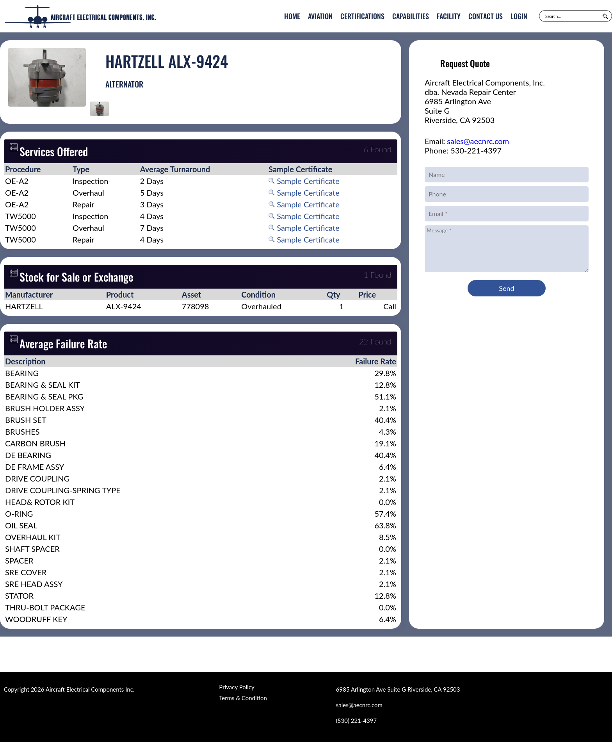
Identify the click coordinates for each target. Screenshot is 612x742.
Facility (449, 16)
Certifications (362, 16)
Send (506, 288)
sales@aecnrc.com (478, 141)
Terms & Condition (243, 697)
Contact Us (485, 16)
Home (292, 16)
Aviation (320, 16)
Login (519, 16)
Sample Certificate (304, 181)
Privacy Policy (236, 686)
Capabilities (410, 16)
